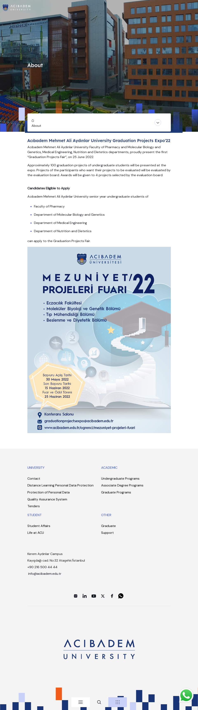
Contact (33, 478)
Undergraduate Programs (120, 478)
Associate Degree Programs (122, 485)
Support (107, 532)
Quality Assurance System (47, 499)
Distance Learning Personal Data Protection (60, 485)
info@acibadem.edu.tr (45, 573)
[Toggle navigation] (99, 122)
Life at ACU (35, 532)
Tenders (33, 506)
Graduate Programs (116, 492)
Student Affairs (38, 526)
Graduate (108, 526)
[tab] (80, 702)
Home (32, 119)
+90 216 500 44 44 (42, 567)
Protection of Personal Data (48, 492)
